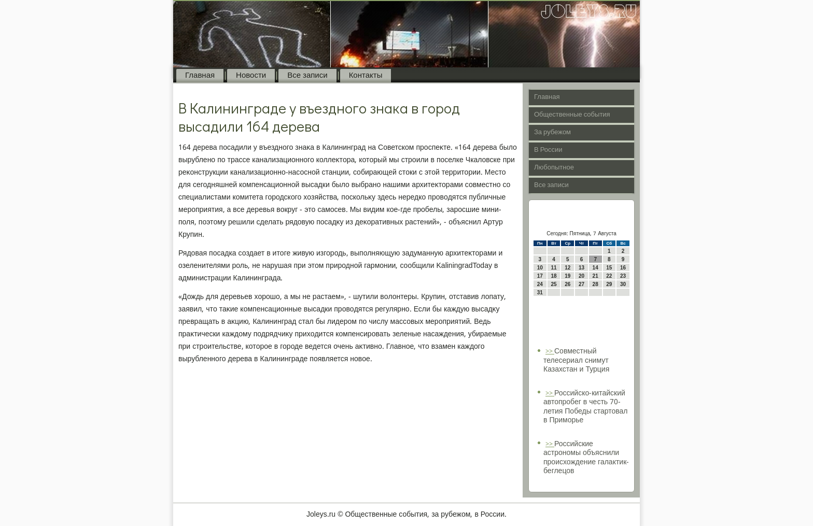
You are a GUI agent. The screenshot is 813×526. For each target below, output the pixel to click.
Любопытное (554, 168)
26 (567, 284)
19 (567, 276)
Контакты (366, 75)
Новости (251, 75)
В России (548, 150)
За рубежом (552, 132)
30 (623, 284)
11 (553, 268)
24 (540, 284)
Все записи (307, 75)
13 (581, 268)
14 (595, 268)
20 (581, 276)
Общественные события (572, 115)
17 (540, 276)
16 (623, 268)
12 (567, 268)
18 (553, 276)
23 (623, 276)
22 (609, 276)
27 (581, 284)
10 (540, 268)
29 (609, 284)
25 (553, 284)
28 (595, 284)
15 (609, 268)
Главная (200, 75)
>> (549, 352)
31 (540, 292)
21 (595, 276)
